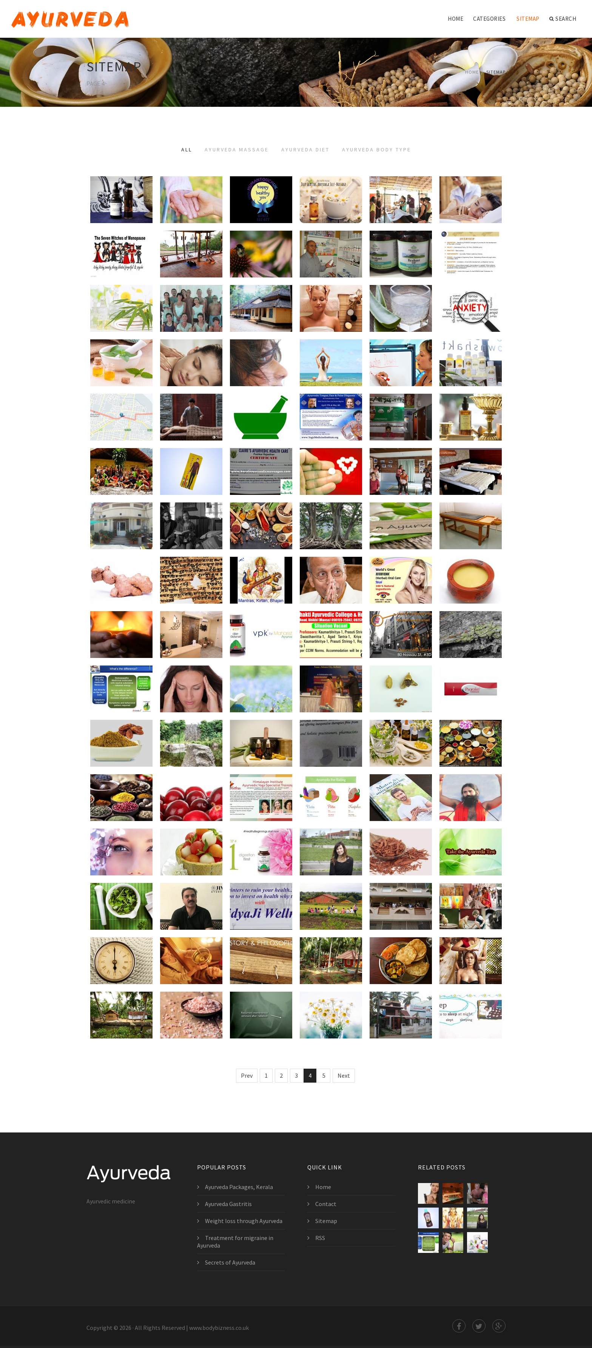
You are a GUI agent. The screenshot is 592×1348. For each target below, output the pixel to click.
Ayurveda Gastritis (228, 1204)
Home (455, 18)
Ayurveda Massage (237, 149)
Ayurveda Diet (305, 149)
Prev (247, 1075)
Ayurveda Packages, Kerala (239, 1187)
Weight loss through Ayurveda (243, 1221)
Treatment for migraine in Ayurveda (235, 1241)
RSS (320, 1238)
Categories (489, 18)
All (186, 149)
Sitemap (528, 18)
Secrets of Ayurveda (230, 1262)
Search (563, 19)
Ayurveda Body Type (376, 149)
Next (344, 1075)
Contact (325, 1204)
